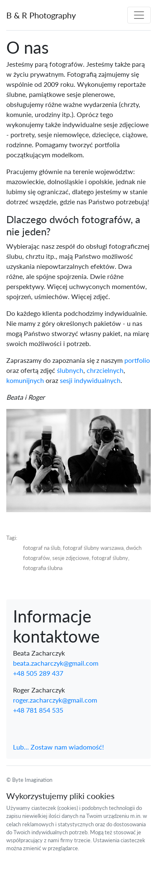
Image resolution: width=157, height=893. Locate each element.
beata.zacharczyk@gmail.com (55, 663)
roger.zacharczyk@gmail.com (55, 700)
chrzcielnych (105, 370)
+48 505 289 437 (38, 673)
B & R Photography (41, 15)
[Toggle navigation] (139, 15)
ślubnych (70, 370)
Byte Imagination (32, 779)
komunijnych (25, 380)
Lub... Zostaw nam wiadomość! (58, 747)
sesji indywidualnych (90, 380)
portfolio (137, 360)
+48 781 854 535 (38, 710)
